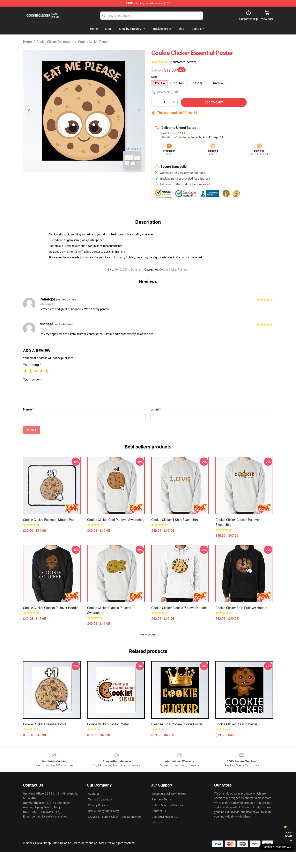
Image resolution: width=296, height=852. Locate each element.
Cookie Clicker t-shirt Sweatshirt (174, 520)
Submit (31, 430)
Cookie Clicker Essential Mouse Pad (49, 520)
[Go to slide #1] (73, 181)
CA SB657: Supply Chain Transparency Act (115, 816)
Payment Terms (162, 799)
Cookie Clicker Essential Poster (45, 724)
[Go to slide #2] (94, 181)
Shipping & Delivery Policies (169, 793)
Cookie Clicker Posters (94, 42)
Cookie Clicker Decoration (54, 42)
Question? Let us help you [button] (277, 847)
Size (154, 76)
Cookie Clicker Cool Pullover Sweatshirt (115, 520)
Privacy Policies (98, 805)
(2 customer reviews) (182, 62)
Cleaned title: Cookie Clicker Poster (176, 724)
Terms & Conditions (100, 799)
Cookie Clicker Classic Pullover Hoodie (50, 608)
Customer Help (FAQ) (165, 816)
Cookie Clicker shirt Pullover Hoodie (241, 608)
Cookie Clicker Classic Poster (108, 724)
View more (148, 634)
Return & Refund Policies (167, 805)
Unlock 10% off (288, 834)
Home (27, 42)
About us (93, 793)
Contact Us (159, 811)
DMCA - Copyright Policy (103, 811)
